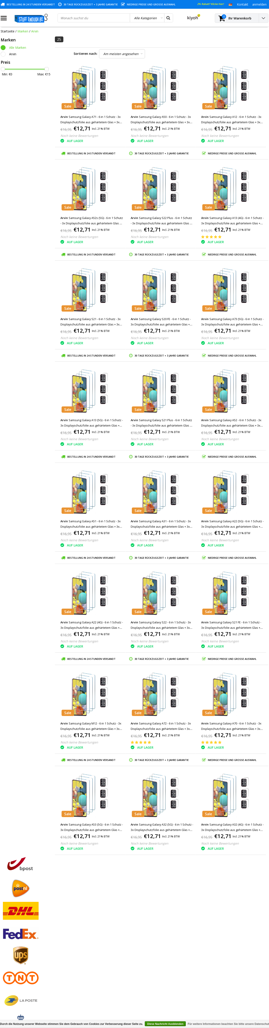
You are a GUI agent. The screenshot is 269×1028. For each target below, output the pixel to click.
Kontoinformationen (15, 971)
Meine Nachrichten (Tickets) (88, 945)
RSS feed (7, 992)
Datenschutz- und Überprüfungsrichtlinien (30, 961)
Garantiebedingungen (16, 951)
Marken (22, 31)
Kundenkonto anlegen (84, 935)
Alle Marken (17, 47)
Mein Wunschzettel (82, 951)
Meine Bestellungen (82, 940)
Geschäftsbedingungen (17, 935)
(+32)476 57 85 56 (229, 1004)
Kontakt (6, 945)
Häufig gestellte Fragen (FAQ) (22, 987)
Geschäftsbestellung (15, 981)
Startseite (7, 31)
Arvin (34, 31)
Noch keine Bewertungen (79, 136)
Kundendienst (10, 956)
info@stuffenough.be (219, 996)
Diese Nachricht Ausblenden (165, 1024)
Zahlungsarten (11, 940)
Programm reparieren (16, 966)
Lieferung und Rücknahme (19, 976)
